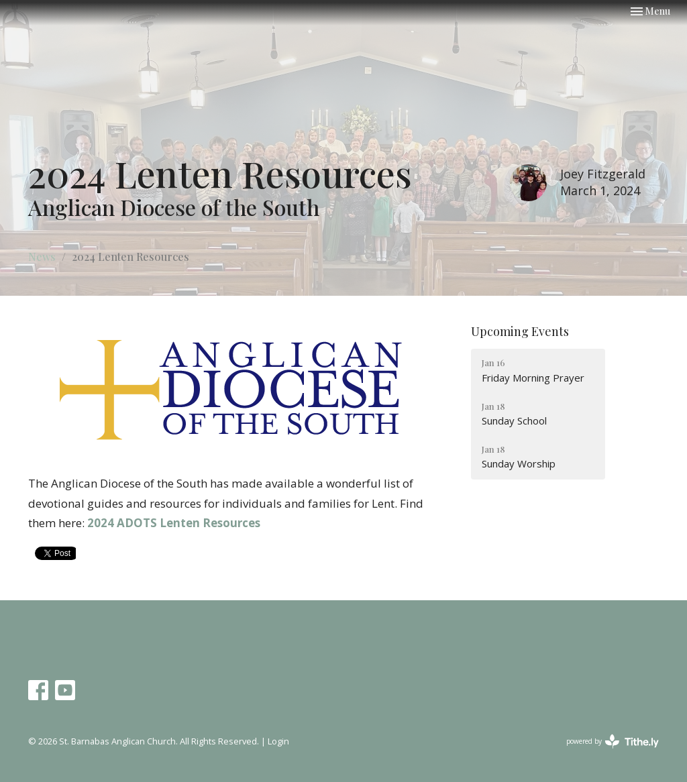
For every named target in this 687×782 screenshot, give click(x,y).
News (42, 256)
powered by (612, 741)
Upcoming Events (520, 331)
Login (278, 741)
